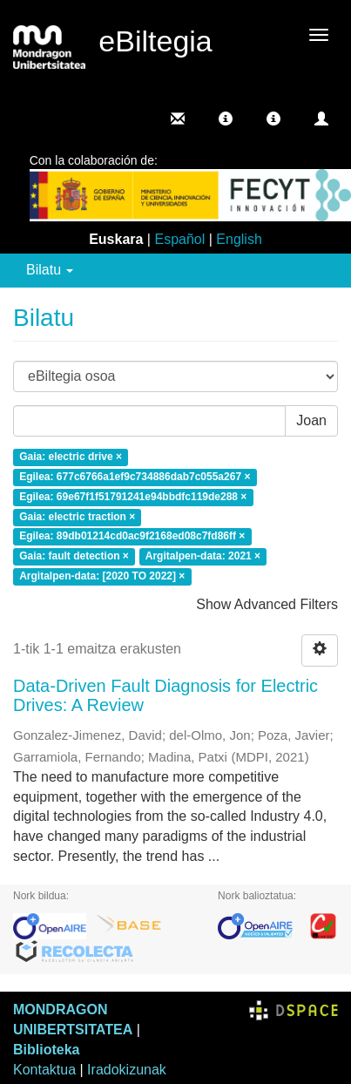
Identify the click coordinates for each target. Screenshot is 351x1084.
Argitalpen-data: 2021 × (202, 557)
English (238, 239)
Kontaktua (44, 1069)
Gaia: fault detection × (74, 557)
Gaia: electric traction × (77, 517)
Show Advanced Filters (267, 604)
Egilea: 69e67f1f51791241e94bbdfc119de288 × (132, 497)
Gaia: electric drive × (70, 457)
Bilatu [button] (49, 269)
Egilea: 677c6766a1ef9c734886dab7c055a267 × (134, 477)
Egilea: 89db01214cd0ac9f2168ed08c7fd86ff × (132, 537)
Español (179, 239)
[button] (225, 118)
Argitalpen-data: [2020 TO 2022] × (102, 576)
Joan (311, 420)
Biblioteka (46, 1049)
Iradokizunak (126, 1069)
